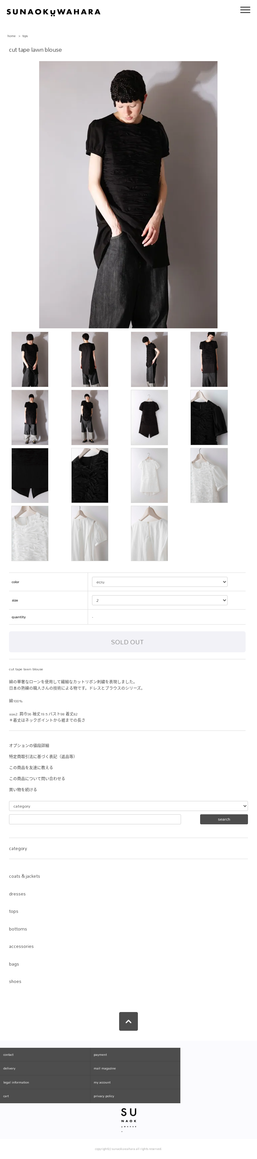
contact (8, 1054)
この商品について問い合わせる (37, 779)
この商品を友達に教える (31, 768)
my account (102, 1082)
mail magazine (105, 1068)
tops (25, 36)
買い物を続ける (23, 790)
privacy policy (104, 1096)
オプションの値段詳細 (29, 746)
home (11, 36)
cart (6, 1096)
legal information (16, 1082)
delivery (9, 1068)
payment (100, 1054)
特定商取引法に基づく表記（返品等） (43, 757)
